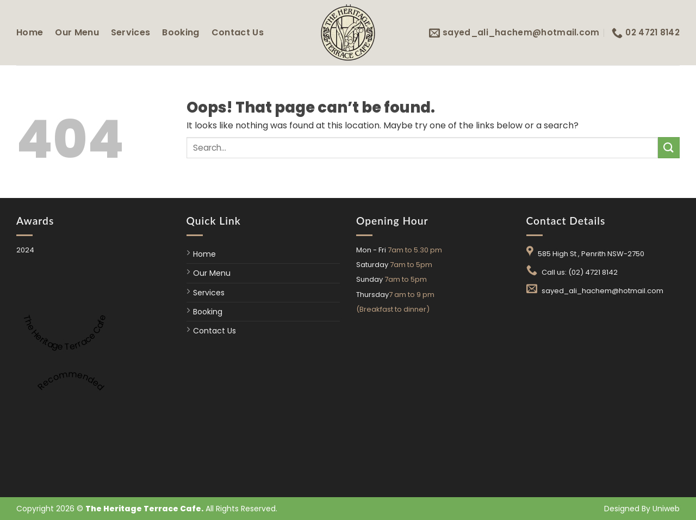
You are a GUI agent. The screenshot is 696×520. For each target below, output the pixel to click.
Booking (180, 32)
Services (131, 32)
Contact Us (238, 32)
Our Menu (77, 32)
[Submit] (669, 147)
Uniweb (666, 508)
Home (29, 32)
